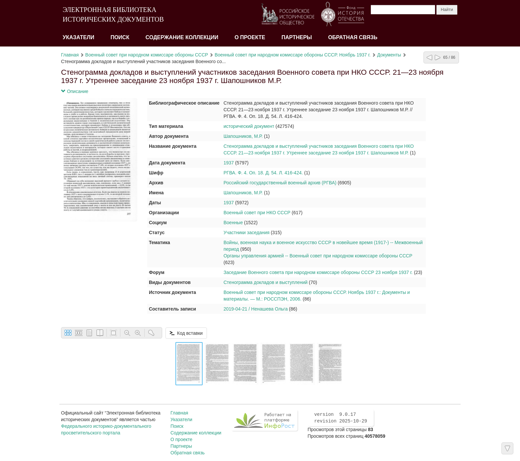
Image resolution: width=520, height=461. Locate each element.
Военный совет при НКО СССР (257, 212)
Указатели (78, 37)
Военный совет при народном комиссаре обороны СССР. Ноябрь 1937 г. (292, 54)
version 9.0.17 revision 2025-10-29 (340, 418)
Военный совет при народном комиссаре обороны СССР (146, 54)
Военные (233, 222)
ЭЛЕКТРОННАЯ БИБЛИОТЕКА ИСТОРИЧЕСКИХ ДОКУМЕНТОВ (113, 14)
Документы (389, 54)
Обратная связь (352, 37)
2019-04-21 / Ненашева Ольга (256, 309)
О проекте (249, 37)
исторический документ (249, 126)
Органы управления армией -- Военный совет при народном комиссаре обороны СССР (318, 255)
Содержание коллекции (182, 37)
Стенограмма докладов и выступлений (265, 282)
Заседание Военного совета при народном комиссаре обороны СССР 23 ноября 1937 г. (318, 272)
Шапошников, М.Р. (243, 136)
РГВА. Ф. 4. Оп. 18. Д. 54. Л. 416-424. (263, 172)
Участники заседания (247, 232)
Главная (70, 54)
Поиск (119, 37)
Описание (74, 91)
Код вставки (186, 333)
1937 (229, 162)
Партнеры (297, 37)
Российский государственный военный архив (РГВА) (280, 182)
